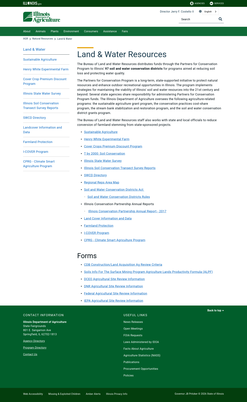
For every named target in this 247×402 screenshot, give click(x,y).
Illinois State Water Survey (42, 93)
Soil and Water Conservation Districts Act (114, 189)
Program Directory (34, 347)
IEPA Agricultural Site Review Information (113, 300)
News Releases (133, 322)
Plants (54, 31)
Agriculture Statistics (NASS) (142, 355)
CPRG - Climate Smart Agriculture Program (39, 164)
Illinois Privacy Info (116, 394)
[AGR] (26, 38)
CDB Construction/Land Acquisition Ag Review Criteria (123, 264)
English (208, 11)
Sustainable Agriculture (40, 59)
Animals (41, 31)
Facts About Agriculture (139, 348)
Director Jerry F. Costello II (177, 11)
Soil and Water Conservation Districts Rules (118, 197)
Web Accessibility (33, 394)
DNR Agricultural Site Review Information (113, 286)
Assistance (110, 31)
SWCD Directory (34, 117)
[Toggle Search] (220, 19)
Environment (71, 31)
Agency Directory (34, 341)
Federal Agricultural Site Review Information (115, 293)
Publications (131, 362)
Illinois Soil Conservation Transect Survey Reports (41, 105)
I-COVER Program (35, 151)
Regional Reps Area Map (101, 182)
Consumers (91, 31)
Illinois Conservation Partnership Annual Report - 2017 (127, 211)
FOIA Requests (133, 335)
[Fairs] (130, 31)
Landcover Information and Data (42, 130)
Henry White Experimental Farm (46, 69)
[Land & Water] (64, 38)
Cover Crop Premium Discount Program (45, 81)
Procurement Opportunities (141, 368)
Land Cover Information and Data (108, 218)
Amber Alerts (93, 394)
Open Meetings (133, 328)
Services (217, 3)
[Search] (201, 19)
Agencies (197, 3)
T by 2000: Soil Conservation (104, 153)
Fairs (125, 31)
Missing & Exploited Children (64, 394)
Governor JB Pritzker (186, 393)
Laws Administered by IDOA (141, 342)
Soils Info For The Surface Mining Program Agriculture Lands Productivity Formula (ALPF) (148, 272)
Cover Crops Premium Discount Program (113, 146)
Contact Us (30, 354)
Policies (129, 375)
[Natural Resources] (43, 38)
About (27, 31)
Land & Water (34, 49)
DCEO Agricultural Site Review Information (114, 279)
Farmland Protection (37, 142)
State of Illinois (215, 393)
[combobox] (211, 11)
